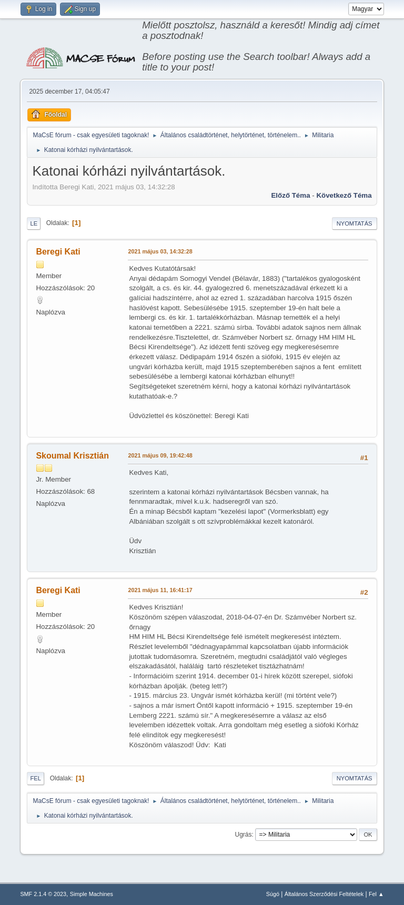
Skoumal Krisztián (72, 455)
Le (33, 223)
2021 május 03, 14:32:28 (160, 251)
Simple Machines (91, 894)
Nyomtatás (354, 223)
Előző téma (290, 195)
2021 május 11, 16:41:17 (160, 590)
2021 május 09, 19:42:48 (160, 455)
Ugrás (243, 834)
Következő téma (343, 195)
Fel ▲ (376, 894)
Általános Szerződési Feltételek (324, 894)
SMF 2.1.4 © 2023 (43, 894)
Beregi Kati (58, 251)
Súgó (272, 894)
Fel (35, 778)
